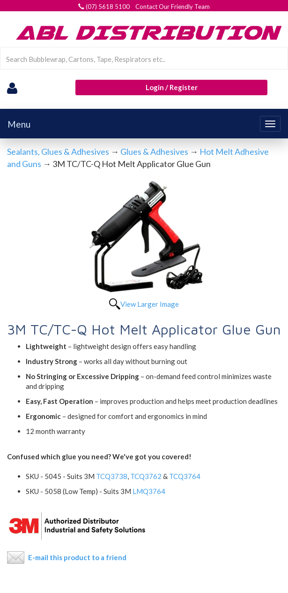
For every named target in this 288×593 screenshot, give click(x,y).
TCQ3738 (111, 476)
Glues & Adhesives (154, 151)
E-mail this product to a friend (77, 557)
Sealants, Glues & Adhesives (58, 151)
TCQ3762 (146, 476)
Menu (18, 124)
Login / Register (172, 87)
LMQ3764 (150, 491)
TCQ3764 (184, 476)
